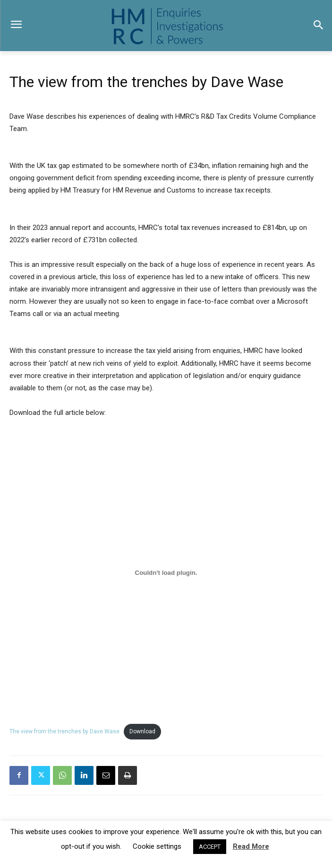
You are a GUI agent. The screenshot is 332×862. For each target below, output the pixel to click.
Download (142, 731)
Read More (251, 846)
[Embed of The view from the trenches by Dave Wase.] (166, 573)
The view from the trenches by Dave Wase (64, 731)
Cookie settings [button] (157, 846)
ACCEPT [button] (210, 846)
